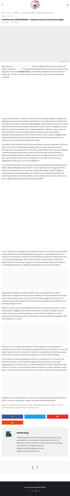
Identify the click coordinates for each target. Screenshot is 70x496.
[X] (33, 490)
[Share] (12, 417)
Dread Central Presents (22, 66)
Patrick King (5, 22)
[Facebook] (30, 490)
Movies (4, 16)
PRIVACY (43, 487)
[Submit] (12, 423)
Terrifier (19, 69)
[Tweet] (35, 417)
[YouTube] (36, 490)
